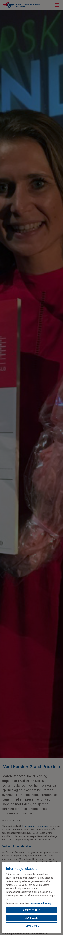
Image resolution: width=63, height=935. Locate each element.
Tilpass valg (31, 925)
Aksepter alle (31, 909)
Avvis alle (31, 917)
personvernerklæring (40, 902)
